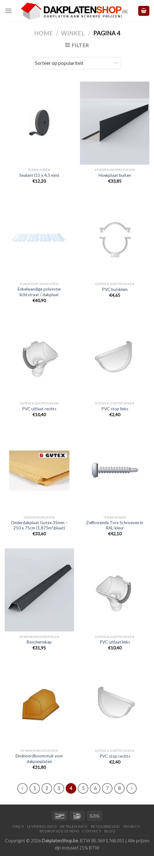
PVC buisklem (115, 289)
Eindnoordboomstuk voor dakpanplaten (39, 758)
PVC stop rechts (114, 756)
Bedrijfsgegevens (59, 831)
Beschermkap (39, 642)
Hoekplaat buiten (115, 175)
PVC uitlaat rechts (39, 408)
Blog (110, 831)
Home (43, 33)
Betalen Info (74, 826)
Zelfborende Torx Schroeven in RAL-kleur (114, 525)
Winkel (73, 33)
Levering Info (42, 826)
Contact (91, 831)
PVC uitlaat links (114, 642)
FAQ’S (18, 826)
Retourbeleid (105, 826)
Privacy (131, 826)
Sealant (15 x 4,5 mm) (39, 175)
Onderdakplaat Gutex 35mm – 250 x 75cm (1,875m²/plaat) (39, 525)
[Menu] (8, 10)
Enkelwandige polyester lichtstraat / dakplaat (39, 292)
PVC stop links (114, 408)
